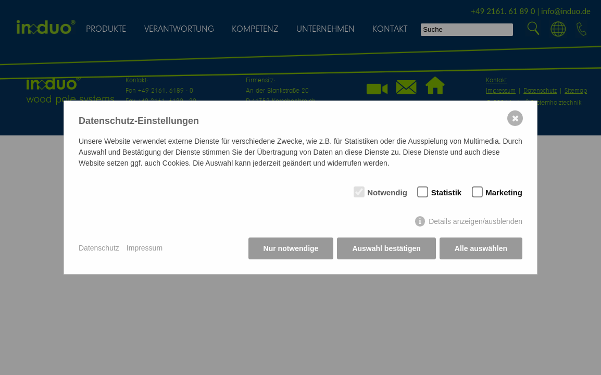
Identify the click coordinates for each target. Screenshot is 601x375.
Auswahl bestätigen (386, 248)
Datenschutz (99, 248)
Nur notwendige (291, 248)
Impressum (144, 248)
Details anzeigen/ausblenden (475, 221)
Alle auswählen (481, 248)
